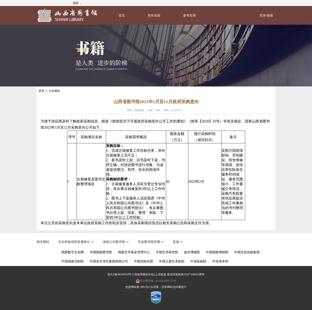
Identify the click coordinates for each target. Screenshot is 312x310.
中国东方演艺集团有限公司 (109, 261)
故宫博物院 (192, 252)
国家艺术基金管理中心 (134, 252)
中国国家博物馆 (217, 252)
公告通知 (54, 90)
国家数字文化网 (72, 252)
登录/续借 (266, 15)
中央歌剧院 (198, 261)
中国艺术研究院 (167, 252)
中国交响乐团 (143, 261)
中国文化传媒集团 (247, 252)
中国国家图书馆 (101, 252)
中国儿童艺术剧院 (171, 261)
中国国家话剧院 (72, 261)
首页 (122, 15)
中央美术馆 (220, 261)
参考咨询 (189, 15)
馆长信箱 (154, 15)
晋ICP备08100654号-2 (120, 274)
